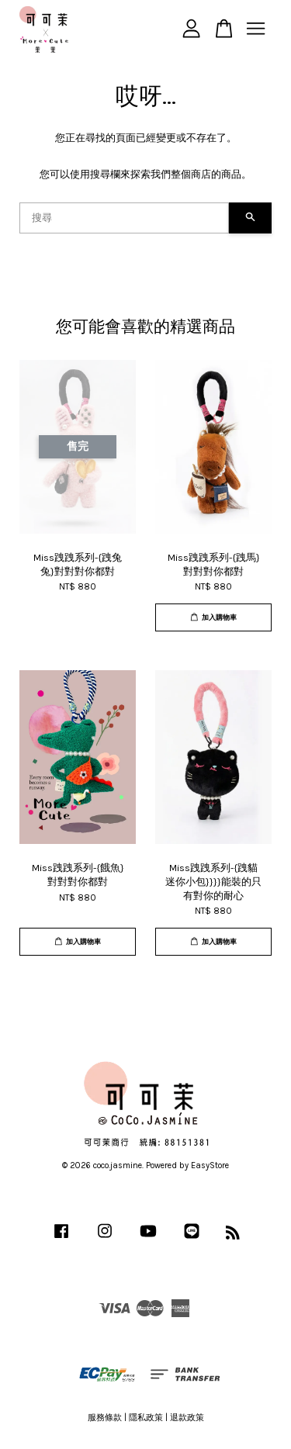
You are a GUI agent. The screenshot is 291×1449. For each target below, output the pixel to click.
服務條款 (105, 1418)
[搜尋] (124, 217)
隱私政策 (146, 1418)
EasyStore (210, 1165)
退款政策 (187, 1418)
